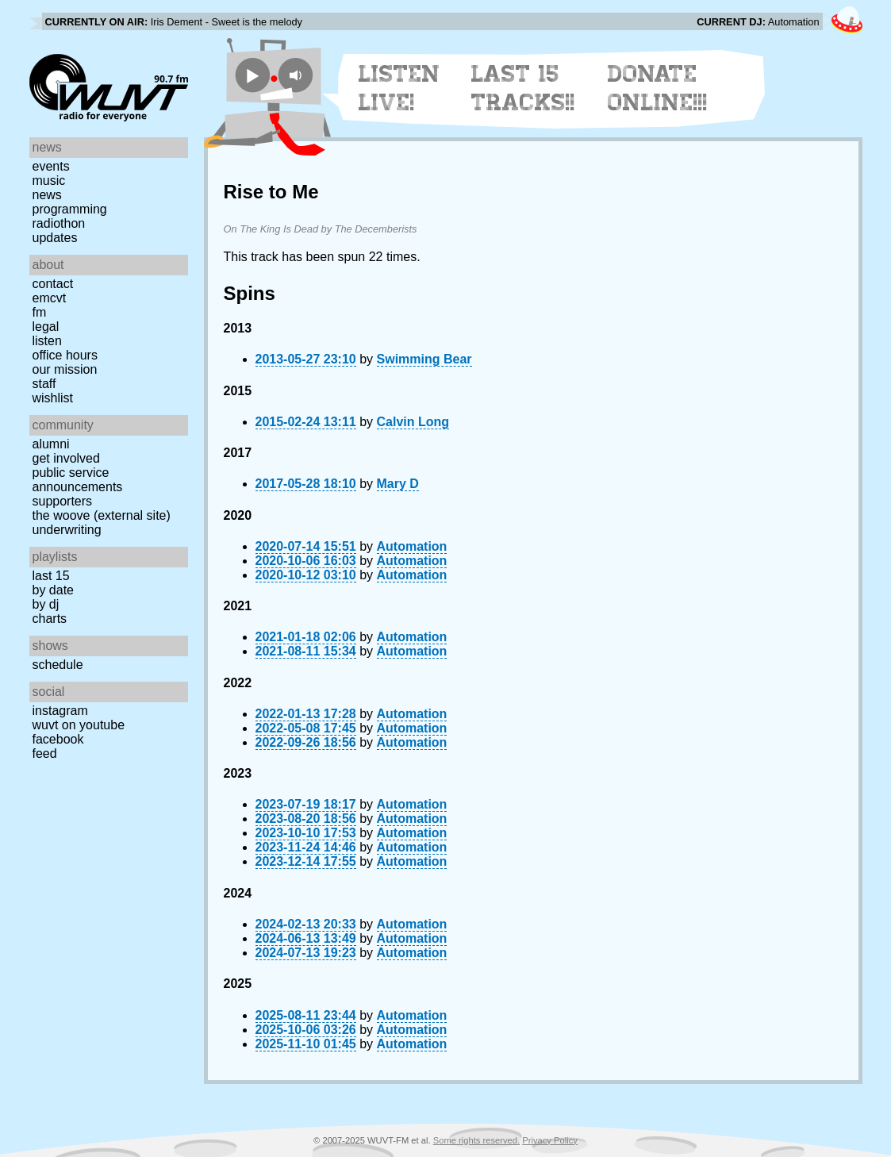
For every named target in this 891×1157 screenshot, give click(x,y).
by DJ (46, 604)
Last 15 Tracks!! (523, 88)
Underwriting (67, 529)
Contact (53, 283)
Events (51, 166)
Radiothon (59, 223)
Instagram (60, 710)
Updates (55, 237)
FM (40, 312)
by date (53, 590)
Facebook (58, 739)
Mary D (398, 483)
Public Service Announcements (78, 480)
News (47, 195)
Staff (44, 383)
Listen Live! (399, 88)
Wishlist (53, 398)
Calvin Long (413, 422)
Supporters (63, 501)
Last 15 (51, 575)
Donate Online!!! (658, 88)
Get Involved (66, 458)
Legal (46, 326)
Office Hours (65, 355)
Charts (50, 618)
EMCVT (50, 298)
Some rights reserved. (476, 1140)
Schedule (58, 664)
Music (49, 180)
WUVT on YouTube (79, 725)
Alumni (51, 444)
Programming (70, 209)
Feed (45, 753)
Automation (412, 546)
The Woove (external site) (102, 515)
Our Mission (65, 369)
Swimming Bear (424, 359)
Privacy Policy (550, 1140)
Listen (47, 341)
